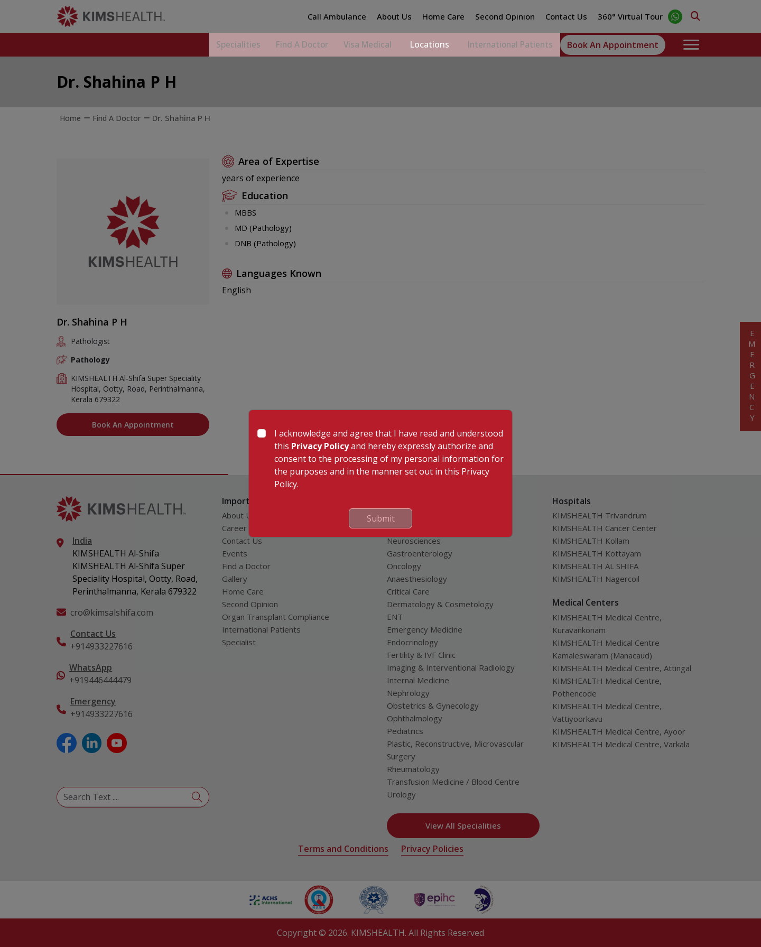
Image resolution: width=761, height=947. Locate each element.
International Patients (505, 45)
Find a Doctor (280, 45)
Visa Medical (354, 45)
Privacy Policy (320, 446)
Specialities (210, 45)
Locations (420, 45)
